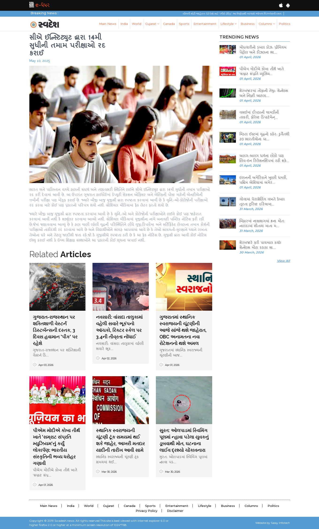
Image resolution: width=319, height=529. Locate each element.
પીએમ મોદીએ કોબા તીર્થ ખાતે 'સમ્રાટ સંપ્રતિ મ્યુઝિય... (261, 72)
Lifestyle (228, 24)
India (124, 24)
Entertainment (204, 24)
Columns (267, 24)
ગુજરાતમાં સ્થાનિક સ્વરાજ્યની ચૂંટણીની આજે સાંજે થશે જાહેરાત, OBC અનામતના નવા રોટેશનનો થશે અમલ (183, 330)
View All (283, 261)
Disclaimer (175, 511)
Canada (169, 24)
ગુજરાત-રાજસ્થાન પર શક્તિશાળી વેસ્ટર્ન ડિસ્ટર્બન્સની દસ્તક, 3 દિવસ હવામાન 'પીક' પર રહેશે (55, 330)
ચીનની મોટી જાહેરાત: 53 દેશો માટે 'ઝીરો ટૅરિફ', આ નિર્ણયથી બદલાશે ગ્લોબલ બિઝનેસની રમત (236, 13)
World (136, 24)
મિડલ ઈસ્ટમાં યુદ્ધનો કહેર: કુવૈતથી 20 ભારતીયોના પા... (264, 137)
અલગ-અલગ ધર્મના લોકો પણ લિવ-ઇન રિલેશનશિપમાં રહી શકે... (264, 158)
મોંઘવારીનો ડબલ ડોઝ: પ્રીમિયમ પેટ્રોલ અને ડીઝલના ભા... (262, 50)
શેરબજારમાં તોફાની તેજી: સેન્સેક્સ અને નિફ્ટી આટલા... (263, 93)
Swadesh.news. (64, 520)
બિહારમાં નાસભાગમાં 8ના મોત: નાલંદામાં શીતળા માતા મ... (262, 224)
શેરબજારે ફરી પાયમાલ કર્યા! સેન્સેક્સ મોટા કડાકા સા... (260, 245)
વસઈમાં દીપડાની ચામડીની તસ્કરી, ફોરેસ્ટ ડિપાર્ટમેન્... (259, 115)
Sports (184, 24)
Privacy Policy (146, 511)
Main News (107, 24)
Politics (284, 24)
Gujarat (152, 24)
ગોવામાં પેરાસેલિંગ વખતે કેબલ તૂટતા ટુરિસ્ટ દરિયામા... (262, 202)
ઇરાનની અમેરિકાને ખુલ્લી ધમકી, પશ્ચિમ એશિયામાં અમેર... (263, 180)
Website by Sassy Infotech (272, 523)
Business (248, 24)
